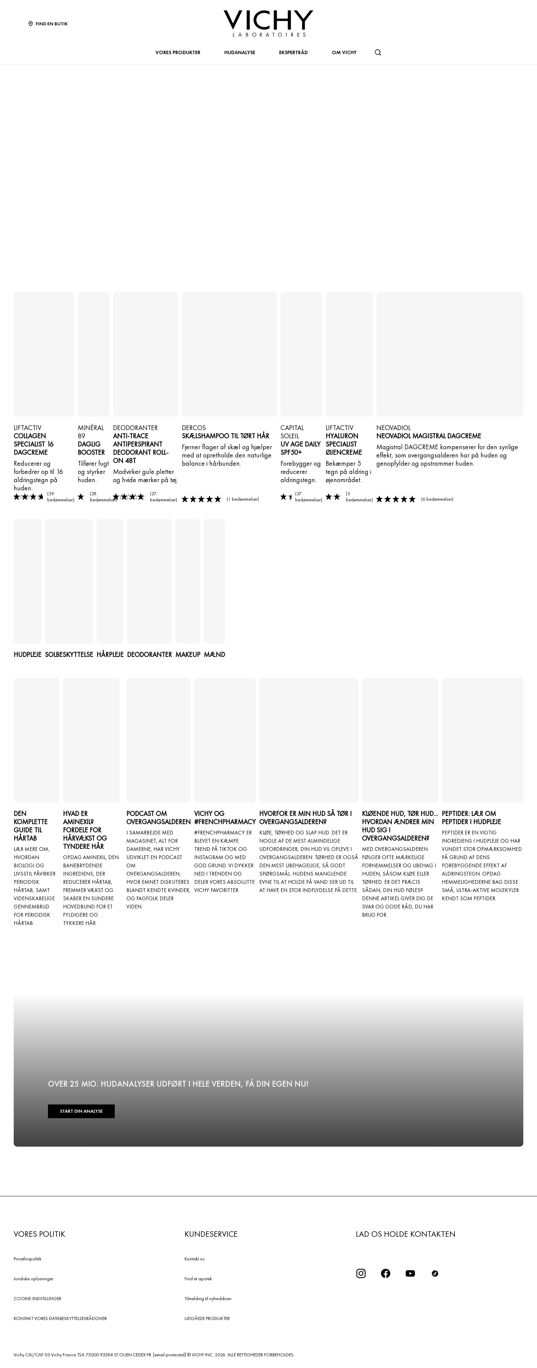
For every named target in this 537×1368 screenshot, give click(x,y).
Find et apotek (198, 1278)
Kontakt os (194, 1259)
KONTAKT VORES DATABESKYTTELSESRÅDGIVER (60, 1318)
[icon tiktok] (435, 1273)
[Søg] (378, 52)
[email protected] (169, 1355)
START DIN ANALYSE (81, 1111)
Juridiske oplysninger (33, 1278)
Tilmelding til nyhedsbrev (208, 1298)
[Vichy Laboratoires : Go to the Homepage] (268, 23)
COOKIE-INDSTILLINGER (37, 1298)
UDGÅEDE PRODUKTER (207, 1318)
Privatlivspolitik (27, 1259)
